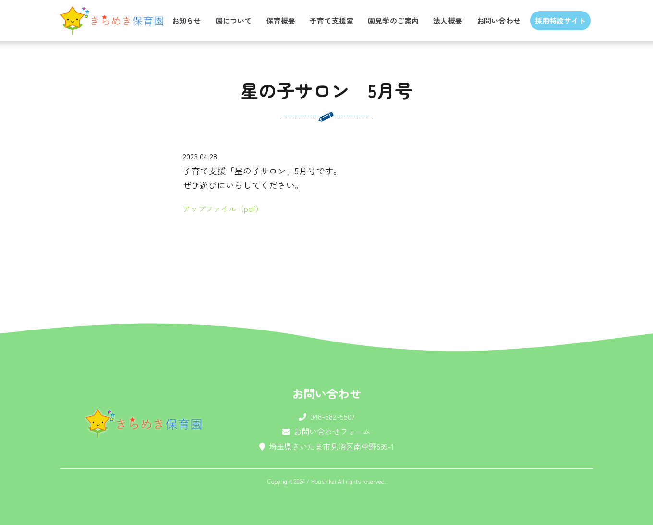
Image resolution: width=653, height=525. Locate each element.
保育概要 (280, 20)
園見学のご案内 (393, 20)
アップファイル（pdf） (222, 208)
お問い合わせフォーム (332, 431)
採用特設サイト (560, 20)
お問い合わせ (498, 20)
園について (234, 20)
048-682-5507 (332, 416)
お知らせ (186, 20)
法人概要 (447, 20)
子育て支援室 (331, 20)
